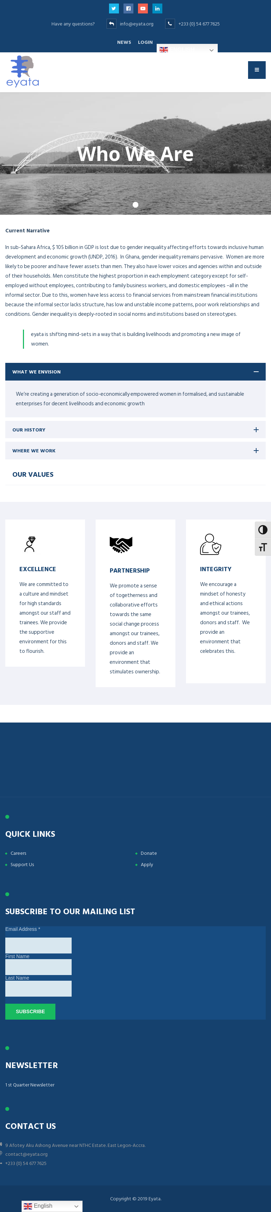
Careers (18, 853)
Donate (149, 853)
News (124, 42)
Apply (147, 864)
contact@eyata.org (26, 1154)
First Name (17, 956)
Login (145, 42)
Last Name (17, 978)
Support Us (22, 864)
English (177, 50)
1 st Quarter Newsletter (29, 1085)
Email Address (22, 929)
